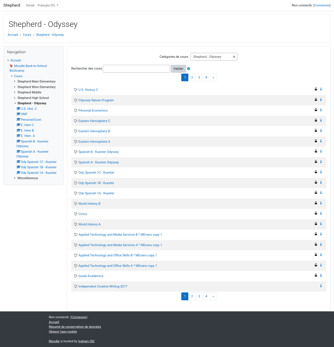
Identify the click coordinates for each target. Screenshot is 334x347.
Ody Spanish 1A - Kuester (96, 193)
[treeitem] (33, 60)
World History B (90, 204)
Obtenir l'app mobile (63, 332)
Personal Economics (93, 110)
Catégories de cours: (174, 57)
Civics (83, 214)
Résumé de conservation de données (75, 327)
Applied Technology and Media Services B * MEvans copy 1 (120, 235)
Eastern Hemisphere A (94, 142)
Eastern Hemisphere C (94, 121)
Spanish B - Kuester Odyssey (99, 152)
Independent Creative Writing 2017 (103, 286)
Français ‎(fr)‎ (47, 5)
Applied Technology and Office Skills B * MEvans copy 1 (118, 255)
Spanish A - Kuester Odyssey (99, 162)
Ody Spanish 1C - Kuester (96, 172)
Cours (27, 35)
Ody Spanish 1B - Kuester (96, 183)
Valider (178, 69)
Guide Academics (91, 276)
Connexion (322, 5)
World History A (90, 224)
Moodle (54, 341)
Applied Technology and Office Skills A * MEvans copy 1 (118, 266)
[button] (189, 68)
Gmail (30, 5)
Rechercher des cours (86, 68)
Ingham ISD (86, 341)
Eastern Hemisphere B (94, 131)
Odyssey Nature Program (96, 100)
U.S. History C (88, 90)
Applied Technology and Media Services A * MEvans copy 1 (120, 245)
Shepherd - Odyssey (50, 35)
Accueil (13, 35)
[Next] (213, 77)
